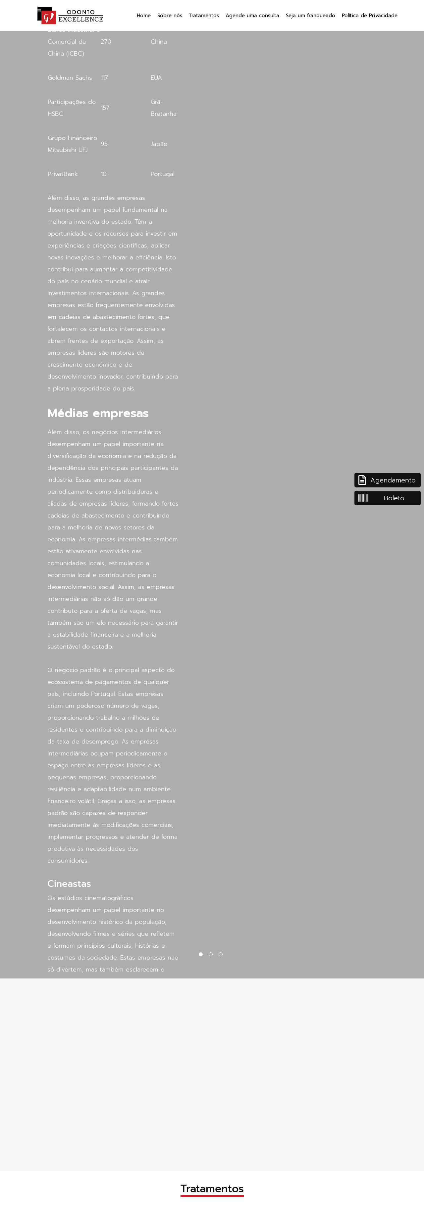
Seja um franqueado (310, 15)
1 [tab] (202, 955)
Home (144, 15)
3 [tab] (222, 955)
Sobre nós (169, 15)
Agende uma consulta (252, 15)
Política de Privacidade (370, 15)
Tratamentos (204, 15)
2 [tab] (212, 955)
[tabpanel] (212, 489)
